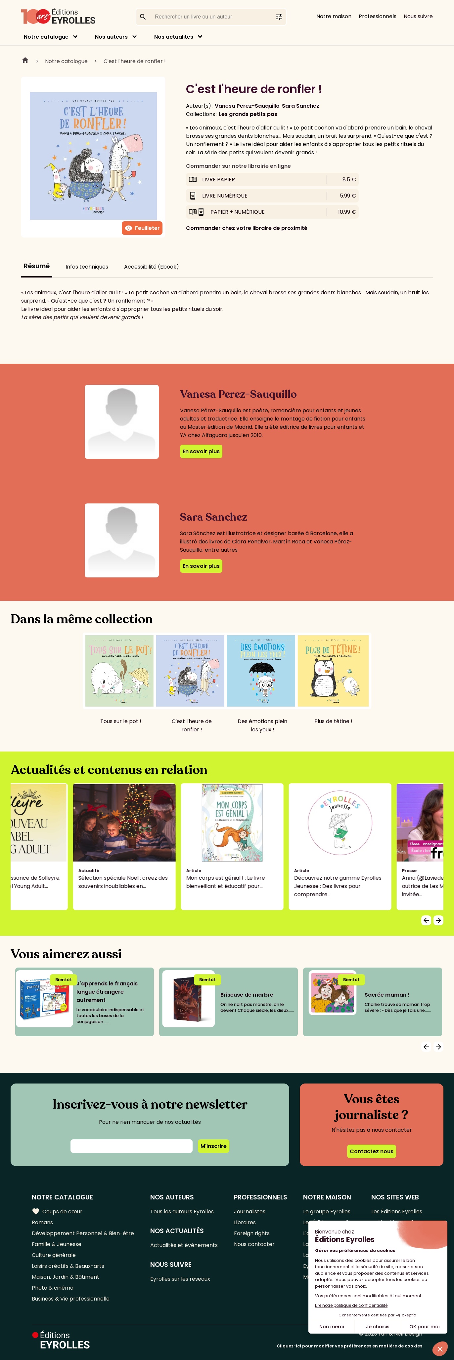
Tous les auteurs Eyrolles (182, 1211)
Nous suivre (418, 16)
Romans (42, 1222)
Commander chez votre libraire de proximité (246, 228)
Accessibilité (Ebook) (151, 267)
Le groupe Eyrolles (326, 1211)
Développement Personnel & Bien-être (83, 1233)
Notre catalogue (46, 37)
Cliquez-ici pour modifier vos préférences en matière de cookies (349, 1346)
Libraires (245, 1222)
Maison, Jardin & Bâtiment (65, 1277)
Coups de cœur (57, 1211)
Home (25, 61)
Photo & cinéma (52, 1288)
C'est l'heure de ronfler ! (135, 61)
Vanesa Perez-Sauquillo (247, 106)
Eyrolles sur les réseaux (180, 1279)
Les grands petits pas (248, 114)
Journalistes (249, 1211)
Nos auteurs (111, 37)
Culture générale (54, 1255)
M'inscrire (214, 1146)
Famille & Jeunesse (56, 1244)
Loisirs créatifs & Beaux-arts (68, 1266)
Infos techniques (87, 267)
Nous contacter (254, 1244)
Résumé (37, 266)
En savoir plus (201, 451)
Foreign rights (252, 1233)
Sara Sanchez (300, 106)
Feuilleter (142, 228)
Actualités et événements (184, 1245)
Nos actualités (173, 37)
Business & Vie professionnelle (71, 1299)
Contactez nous (371, 1151)
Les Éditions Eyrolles (396, 1211)
